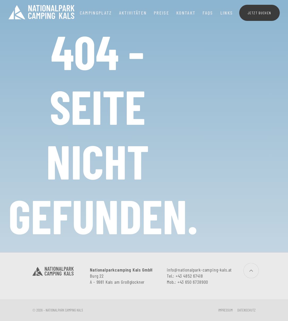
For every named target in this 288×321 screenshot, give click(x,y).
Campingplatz (96, 13)
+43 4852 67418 (189, 276)
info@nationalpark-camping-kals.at (199, 270)
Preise (161, 13)
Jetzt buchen (259, 13)
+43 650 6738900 (192, 282)
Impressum (225, 310)
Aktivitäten (133, 13)
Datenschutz (246, 310)
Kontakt (185, 13)
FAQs (208, 13)
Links (226, 13)
